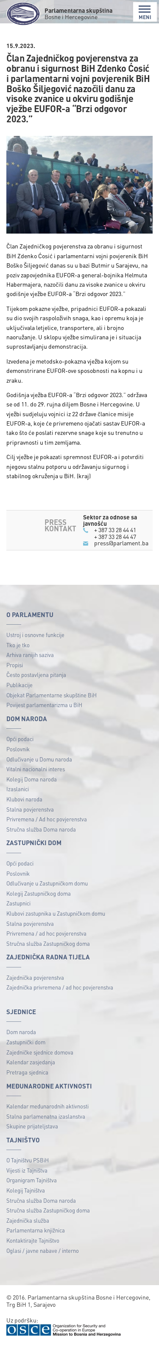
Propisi (14, 664)
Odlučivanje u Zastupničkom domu (47, 883)
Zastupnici (18, 903)
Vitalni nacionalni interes (35, 769)
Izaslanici (17, 788)
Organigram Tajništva (31, 1180)
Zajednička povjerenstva (35, 977)
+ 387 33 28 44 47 (115, 536)
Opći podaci (19, 738)
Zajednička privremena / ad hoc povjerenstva (59, 987)
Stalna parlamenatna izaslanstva (45, 1116)
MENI (145, 12)
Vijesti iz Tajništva (26, 1170)
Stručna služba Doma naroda (41, 829)
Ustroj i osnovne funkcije (35, 634)
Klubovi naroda (24, 799)
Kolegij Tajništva (25, 1190)
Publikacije (19, 684)
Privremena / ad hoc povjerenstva (46, 933)
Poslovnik (18, 749)
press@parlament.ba (121, 543)
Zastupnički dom (25, 1042)
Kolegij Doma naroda (31, 779)
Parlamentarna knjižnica (35, 1230)
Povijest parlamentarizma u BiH (44, 704)
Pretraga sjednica (27, 1072)
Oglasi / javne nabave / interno (42, 1250)
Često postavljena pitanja (36, 674)
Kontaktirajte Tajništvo (32, 1240)
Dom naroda (21, 1031)
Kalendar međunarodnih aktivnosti (47, 1106)
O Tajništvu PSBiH (27, 1160)
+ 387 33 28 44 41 (115, 529)
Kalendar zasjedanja (30, 1062)
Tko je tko (18, 645)
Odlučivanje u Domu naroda (39, 759)
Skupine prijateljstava (32, 1126)
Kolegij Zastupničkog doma (38, 893)
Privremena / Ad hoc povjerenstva (46, 819)
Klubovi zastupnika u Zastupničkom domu (55, 913)
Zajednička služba (27, 1220)
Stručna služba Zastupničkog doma (48, 943)
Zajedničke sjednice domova (39, 1052)
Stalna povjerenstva (30, 809)
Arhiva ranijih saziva (30, 654)
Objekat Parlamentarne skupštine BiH (51, 695)
